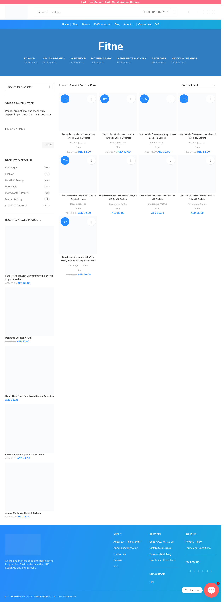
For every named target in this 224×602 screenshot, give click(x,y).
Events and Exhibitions (162, 560)
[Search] (107, 12)
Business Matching (160, 554)
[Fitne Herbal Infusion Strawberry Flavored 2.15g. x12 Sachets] (158, 111)
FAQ (115, 566)
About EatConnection (125, 547)
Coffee (124, 206)
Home (62, 85)
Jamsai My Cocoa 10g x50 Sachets (23, 513)
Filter (48, 144)
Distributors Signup (160, 547)
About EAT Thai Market (126, 541)
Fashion (9, 173)
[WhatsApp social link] (208, 12)
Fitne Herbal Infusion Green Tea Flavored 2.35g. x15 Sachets (198, 134)
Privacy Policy (193, 541)
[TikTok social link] (213, 12)
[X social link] (193, 12)
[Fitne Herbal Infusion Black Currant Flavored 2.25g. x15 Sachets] (117, 111)
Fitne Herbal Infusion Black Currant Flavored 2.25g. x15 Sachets (117, 134)
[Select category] (155, 12)
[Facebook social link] (188, 12)
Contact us (119, 554)
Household (11, 186)
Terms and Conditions (198, 547)
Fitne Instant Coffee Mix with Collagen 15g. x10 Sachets (197, 200)
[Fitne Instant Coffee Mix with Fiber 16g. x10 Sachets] (158, 176)
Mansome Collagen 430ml (18, 337)
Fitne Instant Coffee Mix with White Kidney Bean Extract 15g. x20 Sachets (77, 263)
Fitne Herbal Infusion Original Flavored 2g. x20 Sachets (77, 200)
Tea (84, 144)
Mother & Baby (13, 199)
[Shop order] (198, 85)
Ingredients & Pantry (17, 192)
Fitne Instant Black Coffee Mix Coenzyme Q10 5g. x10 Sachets (118, 200)
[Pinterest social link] (203, 12)
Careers (117, 560)
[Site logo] (16, 11)
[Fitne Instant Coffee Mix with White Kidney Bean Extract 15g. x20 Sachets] (77, 238)
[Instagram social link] (198, 12)
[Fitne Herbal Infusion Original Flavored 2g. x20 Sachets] (77, 176)
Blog (152, 581)
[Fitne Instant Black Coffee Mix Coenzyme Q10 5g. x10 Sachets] (117, 176)
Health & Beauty (14, 180)
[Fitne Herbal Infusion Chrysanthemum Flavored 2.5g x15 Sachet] (77, 111)
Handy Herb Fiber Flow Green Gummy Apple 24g (29, 396)
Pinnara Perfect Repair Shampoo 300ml (25, 454)
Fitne (77, 149)
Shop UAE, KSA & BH (161, 541)
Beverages (11, 167)
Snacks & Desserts (16, 205)
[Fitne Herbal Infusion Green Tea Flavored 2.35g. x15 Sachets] (198, 111)
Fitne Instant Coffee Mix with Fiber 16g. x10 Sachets (157, 200)
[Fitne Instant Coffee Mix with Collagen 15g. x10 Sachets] (198, 176)
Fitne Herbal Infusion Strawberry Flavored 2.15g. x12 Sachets (157, 134)
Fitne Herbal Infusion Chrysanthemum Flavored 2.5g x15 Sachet (29, 277)
